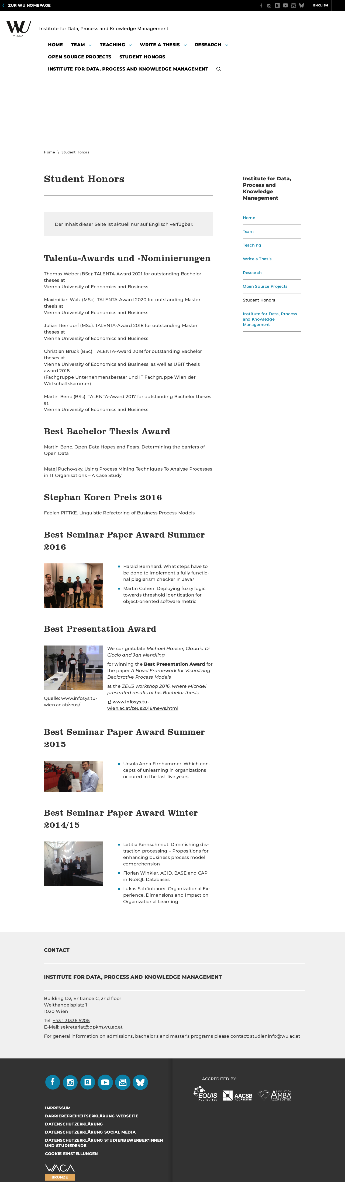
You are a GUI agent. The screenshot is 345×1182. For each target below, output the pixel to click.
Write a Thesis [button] (160, 44)
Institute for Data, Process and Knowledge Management (270, 319)
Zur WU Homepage (29, 5)
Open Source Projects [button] (79, 56)
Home (49, 152)
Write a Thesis (257, 259)
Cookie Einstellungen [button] (71, 1153)
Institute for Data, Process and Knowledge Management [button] (128, 69)
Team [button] (78, 44)
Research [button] (208, 44)
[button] (218, 70)
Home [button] (55, 44)
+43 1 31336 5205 (71, 1020)
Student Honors (259, 300)
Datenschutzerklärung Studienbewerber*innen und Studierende (104, 1143)
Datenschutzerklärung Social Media (90, 1132)
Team (248, 231)
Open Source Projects (265, 286)
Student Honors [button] (142, 56)
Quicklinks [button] (328, 5)
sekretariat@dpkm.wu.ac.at (91, 1027)
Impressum (58, 1108)
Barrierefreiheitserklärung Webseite (91, 1116)
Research (252, 272)
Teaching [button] (112, 44)
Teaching (252, 245)
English (299, 5)
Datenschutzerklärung (74, 1124)
